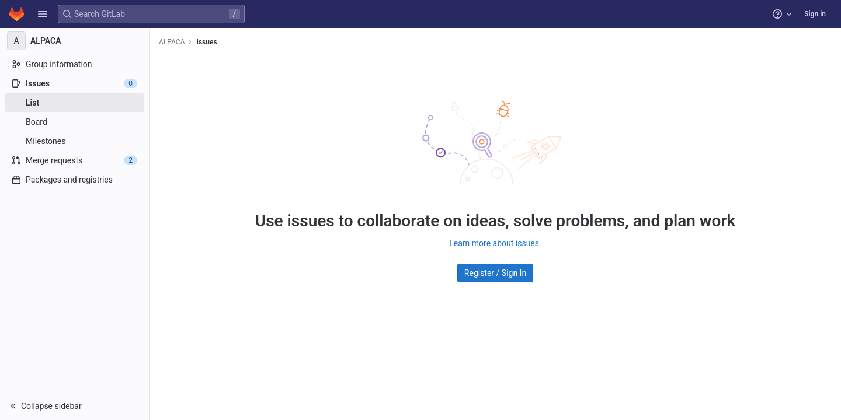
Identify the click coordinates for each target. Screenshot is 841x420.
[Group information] (74, 64)
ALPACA (172, 42)
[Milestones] (74, 141)
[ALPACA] (75, 40)
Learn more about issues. (495, 243)
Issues (206, 42)
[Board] (74, 122)
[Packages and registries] (74, 179)
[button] (42, 14)
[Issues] (74, 83)
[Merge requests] (74, 160)
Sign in (815, 14)
